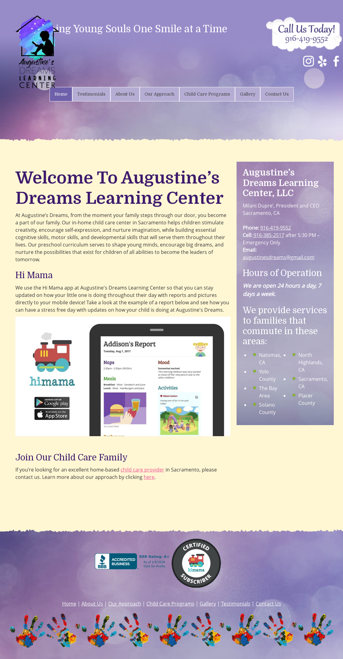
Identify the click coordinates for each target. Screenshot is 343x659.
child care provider (142, 469)
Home (69, 603)
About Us (92, 603)
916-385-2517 (268, 235)
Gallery (208, 603)
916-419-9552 (275, 227)
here (149, 477)
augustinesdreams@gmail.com (278, 257)
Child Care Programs (170, 603)
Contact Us (268, 603)
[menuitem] (61, 94)
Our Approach (124, 603)
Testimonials (235, 603)
